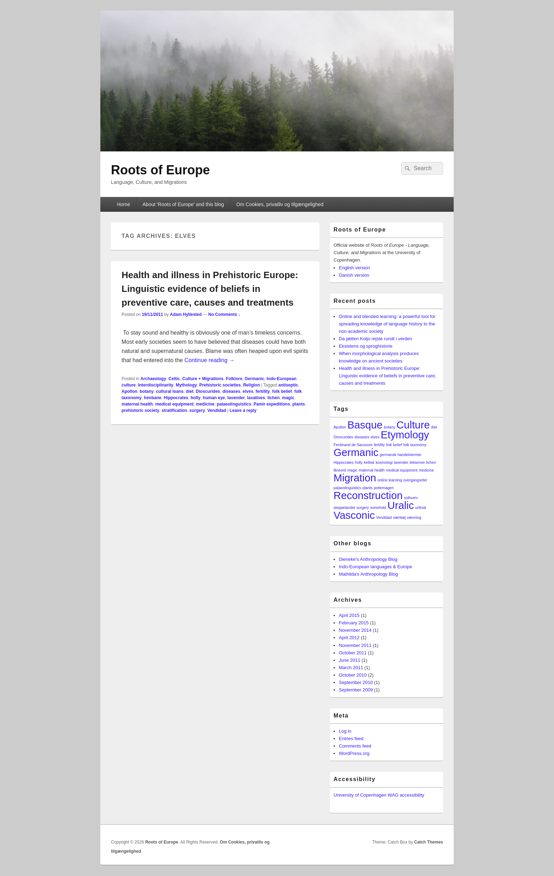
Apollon (129, 391)
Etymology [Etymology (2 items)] (405, 434)
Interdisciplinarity (155, 385)
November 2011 (355, 645)
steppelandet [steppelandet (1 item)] (344, 507)
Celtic (174, 378)
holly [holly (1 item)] (359, 462)
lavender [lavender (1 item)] (401, 462)
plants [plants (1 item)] (367, 488)
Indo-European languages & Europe (375, 566)
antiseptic (288, 385)
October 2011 (353, 652)
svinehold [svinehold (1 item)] (378, 507)
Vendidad (216, 410)
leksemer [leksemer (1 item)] (417, 462)
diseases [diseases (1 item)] (361, 437)
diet (189, 391)
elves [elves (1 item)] (375, 437)
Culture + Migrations (202, 378)
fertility (263, 391)
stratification (174, 410)
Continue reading (209, 360)
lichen (273, 397)
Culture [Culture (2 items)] (413, 425)
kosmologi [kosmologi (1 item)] (384, 462)
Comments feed (355, 746)
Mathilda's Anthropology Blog (368, 574)
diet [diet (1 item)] (434, 427)
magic (288, 397)
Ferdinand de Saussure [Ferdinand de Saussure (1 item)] (353, 445)
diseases (231, 391)
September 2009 (356, 689)
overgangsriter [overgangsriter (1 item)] (415, 480)
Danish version (354, 275)
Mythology (186, 385)
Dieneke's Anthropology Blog (368, 559)
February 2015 (354, 622)
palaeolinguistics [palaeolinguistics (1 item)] (347, 488)
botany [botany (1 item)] (389, 427)
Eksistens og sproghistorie (366, 346)
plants (299, 404)
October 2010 (353, 675)
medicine (205, 404)
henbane (152, 397)
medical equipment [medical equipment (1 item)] (401, 470)
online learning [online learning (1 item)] (389, 480)
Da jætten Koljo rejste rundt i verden (375, 338)
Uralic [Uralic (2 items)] (400, 505)
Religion (251, 385)
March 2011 (351, 667)
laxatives (256, 397)
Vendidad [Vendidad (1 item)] (383, 517)
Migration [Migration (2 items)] (355, 478)
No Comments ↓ (224, 314)
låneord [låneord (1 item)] (340, 470)
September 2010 (356, 682)
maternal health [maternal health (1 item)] (371, 470)
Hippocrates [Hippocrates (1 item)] (344, 462)
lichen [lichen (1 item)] (431, 462)
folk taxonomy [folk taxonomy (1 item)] (414, 445)
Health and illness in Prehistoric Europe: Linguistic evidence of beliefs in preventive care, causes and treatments (210, 289)
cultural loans (169, 391)
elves (248, 391)
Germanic (254, 378)
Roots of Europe (160, 170)
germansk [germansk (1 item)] (388, 454)
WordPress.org (354, 753)
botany (146, 391)
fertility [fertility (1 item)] (379, 445)
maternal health (137, 404)
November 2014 (355, 630)
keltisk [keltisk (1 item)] (369, 462)
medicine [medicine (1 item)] (426, 470)
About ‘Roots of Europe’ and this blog (183, 204)
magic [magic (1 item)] (352, 470)
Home (123, 204)
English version (354, 267)
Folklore (234, 378)
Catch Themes (428, 842)
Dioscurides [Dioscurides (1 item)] (343, 437)
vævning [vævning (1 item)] (414, 517)
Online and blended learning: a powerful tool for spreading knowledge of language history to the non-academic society (387, 324)
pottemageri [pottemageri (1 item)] (384, 488)
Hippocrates (176, 397)
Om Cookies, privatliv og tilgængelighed (280, 204)
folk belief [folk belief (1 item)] (394, 445)
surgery (197, 410)
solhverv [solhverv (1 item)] (411, 498)
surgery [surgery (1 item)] (362, 507)
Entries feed (351, 738)
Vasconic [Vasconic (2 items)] (354, 515)
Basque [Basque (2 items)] (364, 425)
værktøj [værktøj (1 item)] (399, 517)
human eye (214, 397)
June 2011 (349, 660)
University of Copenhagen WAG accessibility (379, 795)
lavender (235, 397)
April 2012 (349, 637)
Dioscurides (208, 391)
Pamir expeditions (271, 404)
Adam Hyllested (186, 314)
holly (195, 397)
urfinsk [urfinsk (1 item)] (420, 507)
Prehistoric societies (220, 385)
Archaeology (153, 378)
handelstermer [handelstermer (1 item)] (409, 454)
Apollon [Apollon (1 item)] (340, 427)
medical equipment (174, 404)
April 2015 (349, 615)
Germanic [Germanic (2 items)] (356, 452)
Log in (345, 731)
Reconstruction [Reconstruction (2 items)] (368, 495)
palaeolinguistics (234, 404)
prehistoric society (140, 410)
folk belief (282, 391)
